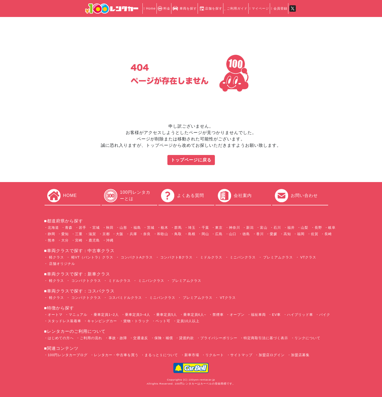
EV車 (276, 315)
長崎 (328, 234)
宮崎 (79, 240)
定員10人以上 (188, 321)
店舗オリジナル (61, 264)
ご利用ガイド (235, 8)
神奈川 (234, 228)
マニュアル (78, 315)
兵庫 (133, 234)
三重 (79, 234)
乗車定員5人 (166, 315)
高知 (287, 234)
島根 (192, 234)
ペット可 (162, 321)
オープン (237, 315)
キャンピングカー (102, 321)
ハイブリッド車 (300, 315)
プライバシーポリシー (218, 338)
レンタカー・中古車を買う (116, 355)
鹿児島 (94, 240)
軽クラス (56, 257)
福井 (291, 228)
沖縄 (110, 240)
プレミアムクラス (277, 257)
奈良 (147, 234)
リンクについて (307, 338)
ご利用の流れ (91, 338)
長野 (318, 228)
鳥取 (178, 234)
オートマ (55, 315)
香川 (260, 234)
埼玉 (192, 228)
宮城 (96, 228)
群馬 (178, 228)
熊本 (51, 240)
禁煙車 (218, 315)
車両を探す (184, 8)
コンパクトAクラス (136, 257)
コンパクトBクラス (176, 257)
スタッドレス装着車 (64, 321)
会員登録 (279, 8)
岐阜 (332, 228)
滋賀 (92, 234)
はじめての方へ (61, 338)
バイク (324, 315)
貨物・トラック (136, 321)
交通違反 (140, 338)
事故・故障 (117, 338)
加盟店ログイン (272, 355)
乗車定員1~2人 (106, 315)
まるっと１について (161, 355)
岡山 (205, 234)
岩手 (82, 228)
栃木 (164, 228)
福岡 (301, 234)
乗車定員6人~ (194, 315)
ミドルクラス (210, 257)
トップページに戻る (191, 160)
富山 (263, 228)
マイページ (259, 8)
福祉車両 (258, 315)
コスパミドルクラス (124, 298)
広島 (219, 234)
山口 (232, 234)
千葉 (205, 228)
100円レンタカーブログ (68, 355)
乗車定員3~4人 (137, 315)
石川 (277, 228)
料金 (164, 8)
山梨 (304, 228)
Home (150, 8)
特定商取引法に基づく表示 (266, 338)
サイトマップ (241, 355)
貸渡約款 (186, 338)
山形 (123, 228)
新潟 (250, 228)
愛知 (65, 234)
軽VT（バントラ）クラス (91, 257)
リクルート (214, 355)
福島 (137, 228)
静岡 (51, 234)
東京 (219, 228)
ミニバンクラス (242, 257)
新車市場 (191, 355)
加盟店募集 (300, 355)
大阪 (119, 234)
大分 (65, 240)
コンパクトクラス (85, 281)
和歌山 (162, 234)
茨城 (150, 228)
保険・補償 (163, 338)
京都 (106, 234)
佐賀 (314, 234)
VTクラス (307, 257)
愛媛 (273, 234)
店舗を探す (210, 8)
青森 (68, 228)
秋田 (110, 228)
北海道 (53, 228)
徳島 (246, 234)
